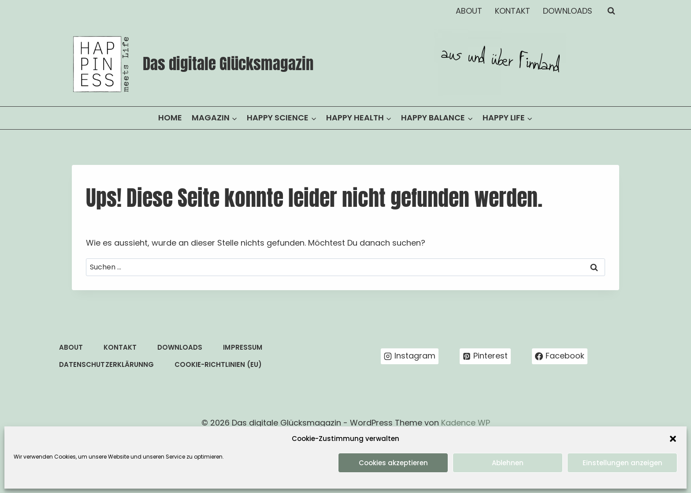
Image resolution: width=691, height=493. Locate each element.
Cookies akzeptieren (393, 462)
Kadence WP (465, 422)
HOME (170, 117)
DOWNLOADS (567, 10)
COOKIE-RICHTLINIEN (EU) (218, 364)
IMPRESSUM (242, 347)
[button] (673, 438)
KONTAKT (512, 10)
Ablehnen (508, 462)
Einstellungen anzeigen (622, 462)
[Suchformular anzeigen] (611, 11)
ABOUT (469, 10)
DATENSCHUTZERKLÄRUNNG (106, 364)
